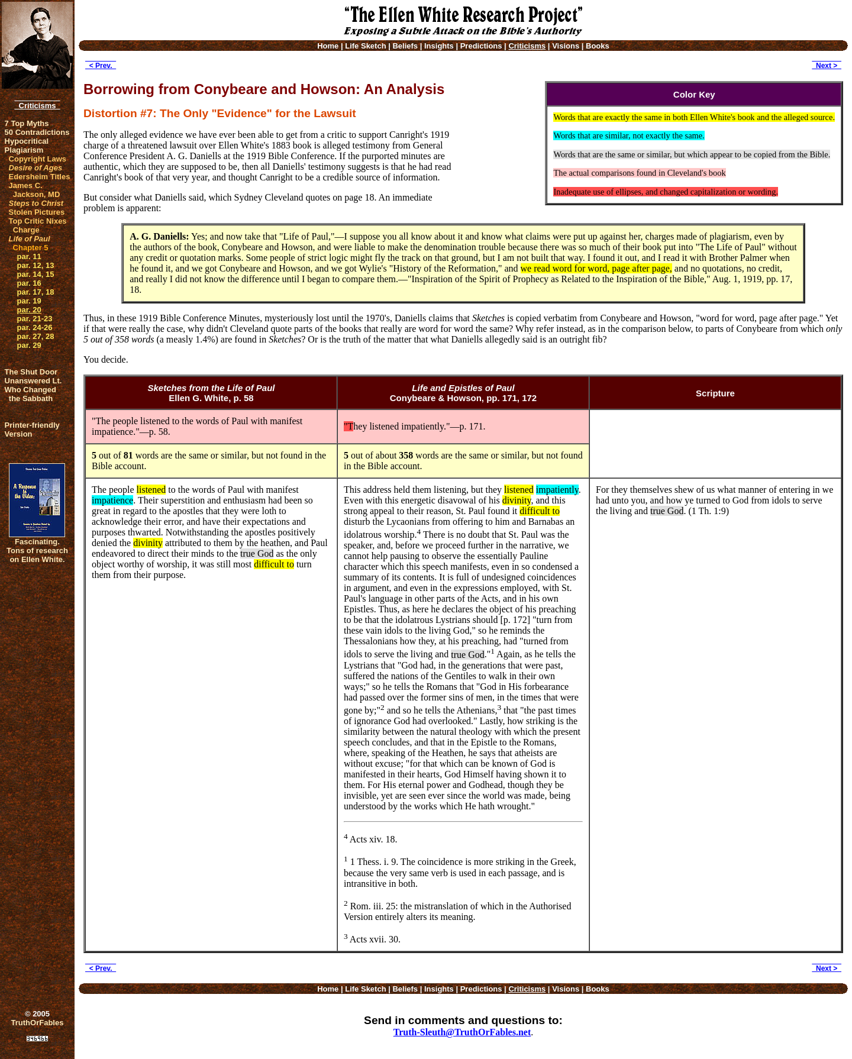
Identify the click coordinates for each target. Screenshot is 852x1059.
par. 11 (29, 256)
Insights (439, 45)
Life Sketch (365, 45)
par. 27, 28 (35, 336)
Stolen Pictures (37, 212)
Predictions (481, 45)
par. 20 (29, 309)
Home (327, 45)
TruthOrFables (37, 1022)
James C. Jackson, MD (34, 190)
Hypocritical (27, 141)
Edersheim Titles (39, 176)
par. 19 (29, 300)
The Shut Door (31, 371)
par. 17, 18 (35, 292)
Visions (565, 45)
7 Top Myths (27, 123)
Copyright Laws (38, 158)
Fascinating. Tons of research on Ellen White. (37, 550)
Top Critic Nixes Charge (38, 225)
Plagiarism (24, 150)
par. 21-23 (35, 318)
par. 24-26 (35, 327)
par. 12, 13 (35, 265)
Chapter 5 (31, 247)
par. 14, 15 (35, 274)
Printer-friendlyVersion (32, 429)
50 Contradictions (37, 132)
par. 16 (29, 283)
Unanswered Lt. (33, 380)
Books (597, 45)
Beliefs (405, 45)
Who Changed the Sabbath (30, 394)
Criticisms (37, 105)
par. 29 (29, 345)
